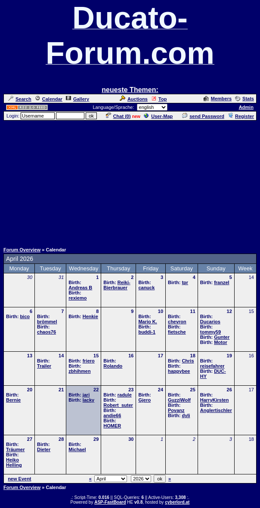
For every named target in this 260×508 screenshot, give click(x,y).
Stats (244, 98)
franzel (221, 282)
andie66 (112, 415)
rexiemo (77, 297)
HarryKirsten (214, 400)
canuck (146, 287)
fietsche (177, 332)
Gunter (221, 337)
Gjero (144, 400)
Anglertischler (216, 410)
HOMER (112, 425)
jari (86, 394)
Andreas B (80, 287)
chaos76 (46, 332)
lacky (89, 400)
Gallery (77, 99)
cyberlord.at (177, 502)
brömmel (47, 321)
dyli (186, 415)
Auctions (134, 99)
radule (125, 394)
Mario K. (147, 321)
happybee (179, 371)
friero (89, 360)
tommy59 (210, 332)
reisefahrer (212, 366)
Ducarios (210, 321)
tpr (185, 282)
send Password (203, 116)
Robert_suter (118, 405)
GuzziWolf (179, 400)
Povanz (176, 410)
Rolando (112, 366)
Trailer (44, 366)
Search (19, 99)
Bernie (13, 400)
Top (159, 99)
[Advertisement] (131, 181)
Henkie (90, 316)
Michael (77, 449)
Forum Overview (21, 249)
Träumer (15, 449)
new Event (19, 478)
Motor (220, 342)
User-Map (158, 116)
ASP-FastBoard (110, 502)
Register (241, 116)
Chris (188, 360)
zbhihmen (79, 371)
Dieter (43, 449)
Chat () (118, 116)
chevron (177, 321)
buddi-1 (146, 332)
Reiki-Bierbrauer (116, 285)
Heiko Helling (14, 462)
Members (218, 98)
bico (25, 316)
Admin (246, 107)
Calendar (48, 99)
